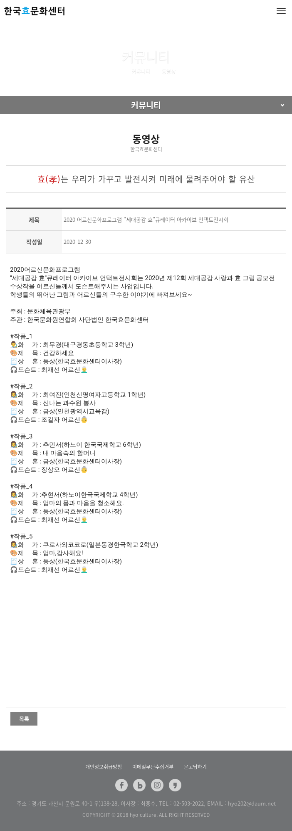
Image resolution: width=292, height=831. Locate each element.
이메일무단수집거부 (152, 767)
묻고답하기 (195, 767)
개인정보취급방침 (103, 767)
